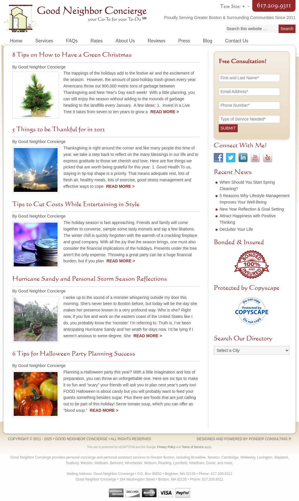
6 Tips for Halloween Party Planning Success (73, 354)
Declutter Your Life (236, 229)
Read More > (164, 111)
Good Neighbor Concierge (77, 17)
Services (44, 40)
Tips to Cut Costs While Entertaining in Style (76, 204)
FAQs (72, 40)
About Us (125, 40)
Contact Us (236, 40)
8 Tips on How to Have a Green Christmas (72, 55)
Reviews (156, 40)
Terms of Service (193, 447)
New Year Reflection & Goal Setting (252, 209)
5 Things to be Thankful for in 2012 (58, 129)
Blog (207, 40)
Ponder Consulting (268, 439)
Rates (97, 40)
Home (16, 40)
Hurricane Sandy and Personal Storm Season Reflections (89, 279)
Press (184, 40)
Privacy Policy (166, 447)
